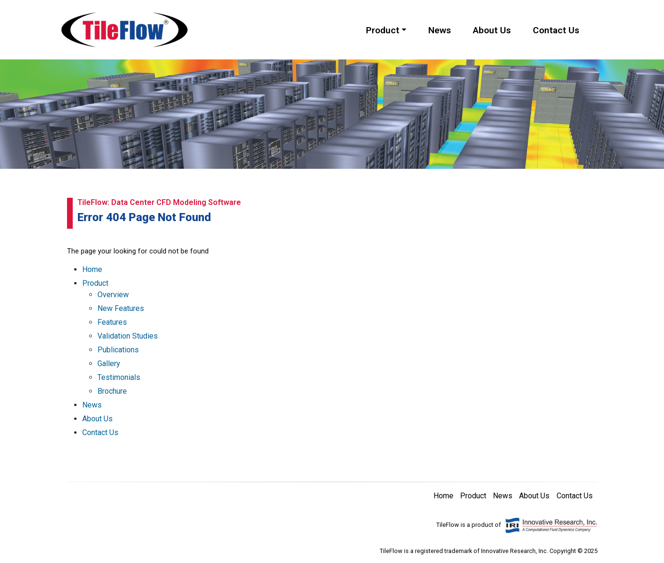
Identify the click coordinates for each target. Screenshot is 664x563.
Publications (118, 349)
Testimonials (118, 377)
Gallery (108, 363)
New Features (120, 308)
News (439, 30)
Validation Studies (127, 335)
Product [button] (382, 30)
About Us (492, 30)
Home (92, 269)
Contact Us (556, 30)
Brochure (112, 391)
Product (95, 283)
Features (112, 322)
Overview (113, 294)
